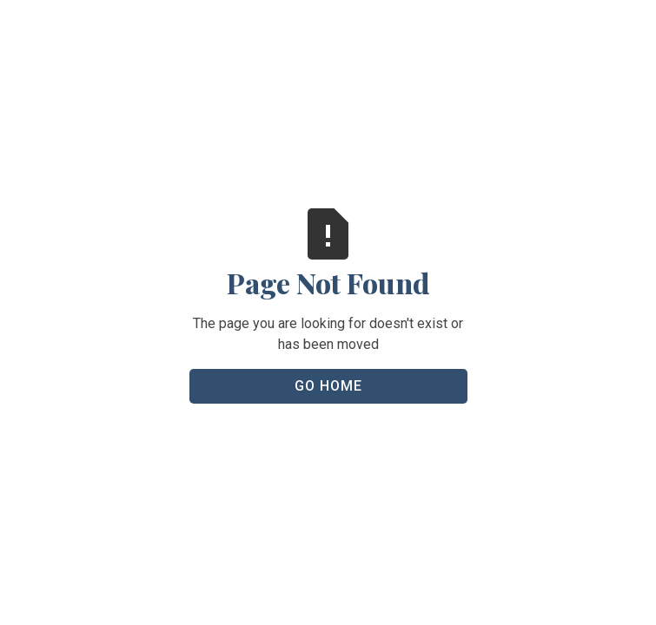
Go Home (328, 386)
